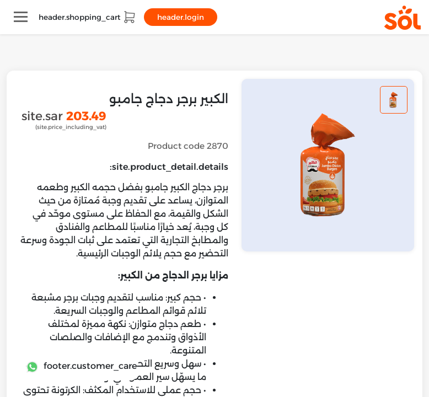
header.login (180, 17)
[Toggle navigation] (20, 16)
